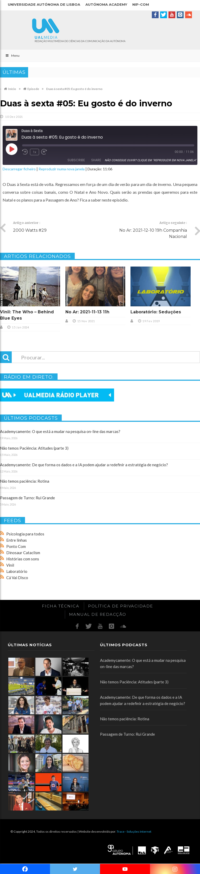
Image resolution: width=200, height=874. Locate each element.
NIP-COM (140, 4)
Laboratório (16, 571)
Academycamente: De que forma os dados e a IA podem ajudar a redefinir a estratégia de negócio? (84, 464)
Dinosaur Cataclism (23, 552)
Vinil (10, 565)
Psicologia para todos (25, 534)
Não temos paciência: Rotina (24, 481)
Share (96, 160)
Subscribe (76, 160)
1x (34, 152)
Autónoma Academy (106, 4)
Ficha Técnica (60, 606)
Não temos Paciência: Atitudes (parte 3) (34, 448)
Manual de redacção (97, 614)
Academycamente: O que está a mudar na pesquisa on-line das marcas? (60, 431)
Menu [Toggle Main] (12, 55)
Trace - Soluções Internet (134, 831)
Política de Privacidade (120, 606)
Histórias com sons (22, 558)
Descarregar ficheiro (19, 169)
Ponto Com (16, 546)
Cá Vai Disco (17, 577)
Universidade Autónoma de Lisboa (44, 4)
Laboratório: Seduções (155, 311)
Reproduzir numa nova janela (62, 169)
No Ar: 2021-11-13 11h (87, 311)
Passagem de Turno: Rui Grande (27, 497)
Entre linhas (16, 540)
